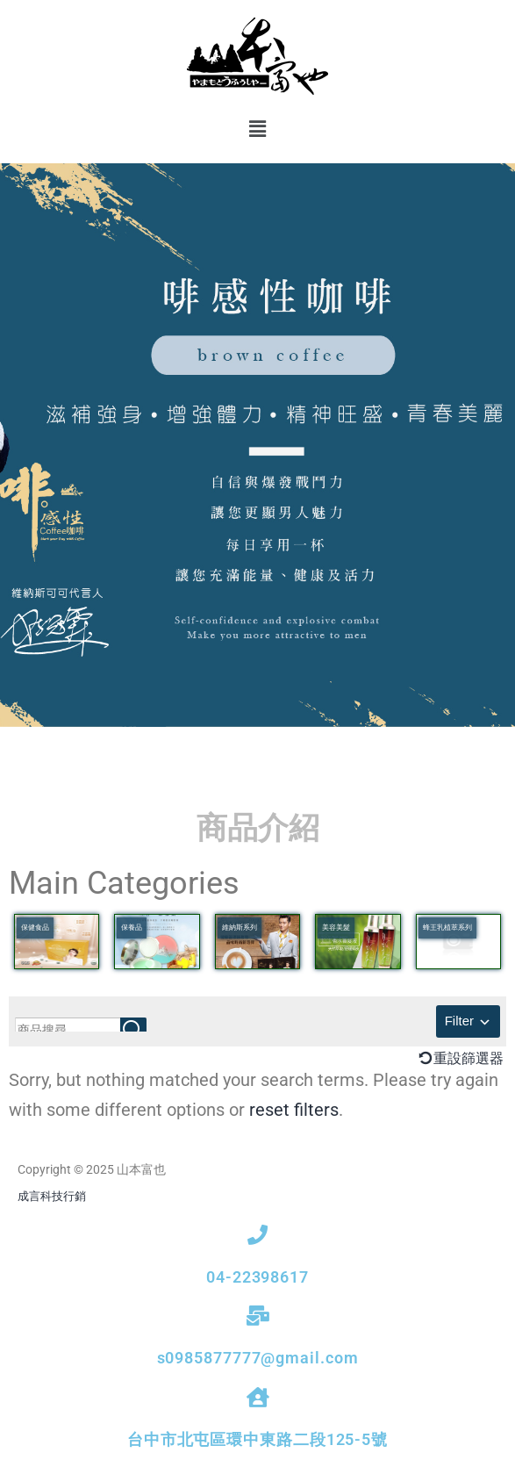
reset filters (294, 1109)
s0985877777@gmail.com (258, 1357)
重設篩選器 (468, 1058)
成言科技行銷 (52, 1196)
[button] (257, 129)
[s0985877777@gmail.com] (257, 1315)
